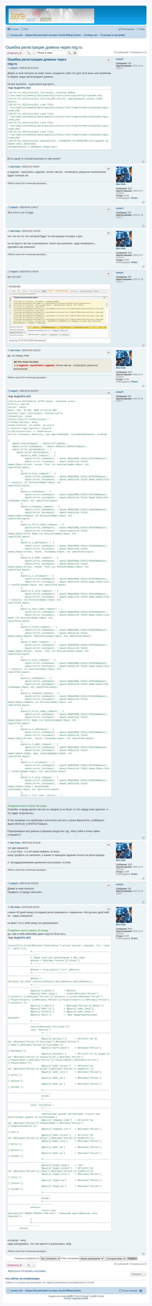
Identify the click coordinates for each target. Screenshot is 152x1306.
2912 (130, 188)
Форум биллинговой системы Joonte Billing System (53, 1290)
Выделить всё (22, 88)
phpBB (69, 1296)
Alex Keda (120, 184)
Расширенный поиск (75, 52)
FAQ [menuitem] (26, 29)
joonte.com (17, 1290)
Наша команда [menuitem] (130, 1290)
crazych (119, 59)
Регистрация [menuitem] (128, 29)
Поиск (69, 52)
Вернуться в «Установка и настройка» (27, 1271)
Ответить (13, 53)
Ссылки (15, 29)
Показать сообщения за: (38, 1258)
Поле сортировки (83, 1258)
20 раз (134, 198)
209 (129, 63)
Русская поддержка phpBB (76, 1298)
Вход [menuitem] (142, 29)
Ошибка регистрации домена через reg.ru (44, 47)
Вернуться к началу (143, 162)
